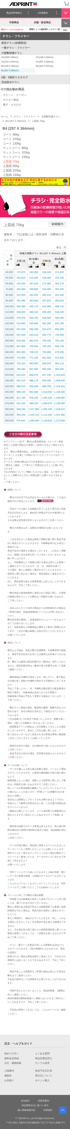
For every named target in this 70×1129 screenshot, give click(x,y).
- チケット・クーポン (14, 94)
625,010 (33, 334)
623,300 (21, 340)
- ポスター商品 (10, 99)
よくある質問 (42, 1053)
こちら (10, 883)
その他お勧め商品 (12, 89)
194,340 (46, 272)
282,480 (21, 289)
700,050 (33, 346)
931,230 (21, 403)
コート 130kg (12, 143)
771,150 (33, 357)
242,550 (21, 283)
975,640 (21, 420)
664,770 (46, 334)
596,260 (59, 317)
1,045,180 (46, 397)
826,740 (59, 346)
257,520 (33, 283)
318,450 (46, 289)
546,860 (33, 323)
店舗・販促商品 (42, 22)
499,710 (59, 306)
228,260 (46, 277)
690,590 (59, 329)
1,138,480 (59, 391)
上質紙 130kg (12, 175)
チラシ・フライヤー (15, 36)
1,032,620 (59, 374)
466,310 (33, 312)
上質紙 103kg (12, 170)
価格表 (8, 1075)
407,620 (46, 300)
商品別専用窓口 (14, 13)
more (65, 30)
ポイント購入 (42, 1080)
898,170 (33, 380)
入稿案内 (9, 1070)
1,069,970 (46, 403)
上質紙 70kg (11, 161)
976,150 (33, 397)
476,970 (21, 317)
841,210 (21, 380)
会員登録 (59, 3)
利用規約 (47, 1110)
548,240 (59, 312)
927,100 (46, 374)
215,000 (33, 277)
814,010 (21, 374)
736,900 (59, 334)
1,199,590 (59, 403)
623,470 (46, 329)
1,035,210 (33, 414)
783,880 (46, 352)
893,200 (46, 369)
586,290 (33, 329)
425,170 (33, 306)
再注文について (43, 1075)
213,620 (59, 272)
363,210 (46, 295)
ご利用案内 (42, 13)
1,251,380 (59, 414)
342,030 (33, 295)
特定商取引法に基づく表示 (35, 1105)
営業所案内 (43, 1100)
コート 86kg (11, 134)
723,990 (21, 357)
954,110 (59, 363)
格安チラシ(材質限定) (14, 42)
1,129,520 (46, 420)
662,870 (33, 340)
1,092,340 (46, 409)
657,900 (21, 346)
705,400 (46, 340)
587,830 (21, 334)
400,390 (21, 306)
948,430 (21, 409)
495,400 (46, 312)
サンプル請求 (42, 1063)
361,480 (21, 300)
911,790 (21, 397)
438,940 (21, 312)
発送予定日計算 (43, 1070)
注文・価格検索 (12, 1063)
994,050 (59, 369)
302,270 (59, 283)
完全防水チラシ (10, 82)
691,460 (21, 352)
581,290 (46, 323)
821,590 (46, 357)
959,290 (46, 380)
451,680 (46, 306)
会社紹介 (25, 1100)
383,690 (33, 300)
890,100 (21, 391)
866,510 (21, 386)
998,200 (33, 403)
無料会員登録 (11, 1058)
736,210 (33, 352)
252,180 (59, 277)
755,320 (21, 363)
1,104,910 (59, 386)
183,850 (33, 272)
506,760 (33, 317)
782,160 (59, 340)
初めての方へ (11, 1053)
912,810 (59, 357)
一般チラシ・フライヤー (15, 47)
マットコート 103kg (16, 152)
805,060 (33, 363)
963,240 (21, 414)
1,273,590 (59, 420)
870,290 (59, 352)
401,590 (59, 295)
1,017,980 (33, 409)
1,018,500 (46, 391)
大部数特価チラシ (11, 52)
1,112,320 (46, 414)
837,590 (33, 369)
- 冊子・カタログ (11, 104)
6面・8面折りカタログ (14, 77)
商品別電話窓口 (43, 1058)
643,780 (59, 323)
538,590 (46, 317)
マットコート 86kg (15, 148)
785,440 (21, 369)
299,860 (33, 289)
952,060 (33, 391)
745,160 (46, 346)
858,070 (46, 363)
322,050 (21, 295)
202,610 (21, 277)
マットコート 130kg (16, 157)
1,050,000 (33, 420)
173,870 (21, 272)
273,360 (46, 283)
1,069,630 (59, 380)
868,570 (33, 374)
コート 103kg (12, 139)
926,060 (33, 386)
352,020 (59, 289)
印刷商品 (14, 22)
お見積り (9, 1080)
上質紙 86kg (11, 166)
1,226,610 (59, 409)
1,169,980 (59, 397)
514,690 (21, 323)
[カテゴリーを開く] (4, 4)
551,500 (21, 329)
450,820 (59, 300)
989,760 (46, 386)
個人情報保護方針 (26, 1110)
